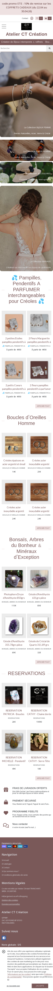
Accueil (5, 860)
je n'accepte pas (13, 986)
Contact (25, 18)
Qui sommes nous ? (10, 871)
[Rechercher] (49, 48)
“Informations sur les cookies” (19, 974)
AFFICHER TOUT (43, 406)
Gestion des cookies (10, 900)
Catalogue (6, 864)
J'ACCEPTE (40, 986)
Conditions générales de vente (15, 875)
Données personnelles (11, 904)
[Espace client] (31, 18)
